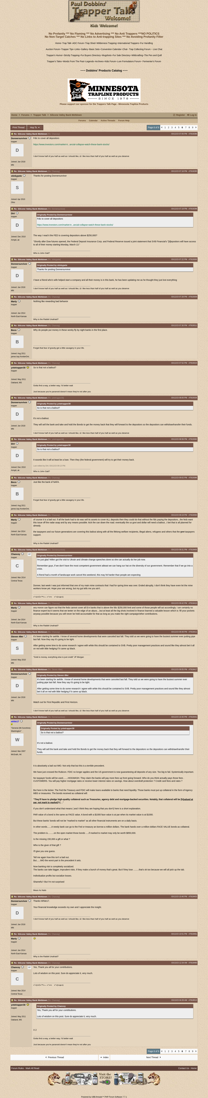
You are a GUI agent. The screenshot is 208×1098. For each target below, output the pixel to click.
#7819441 (193, 717)
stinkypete (16, 176)
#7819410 (193, 603)
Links (77, 49)
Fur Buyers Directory (91, 55)
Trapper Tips (67, 49)
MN (12, 165)
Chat (125, 49)
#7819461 (193, 934)
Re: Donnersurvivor (56, 209)
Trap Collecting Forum (140, 49)
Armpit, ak (15, 240)
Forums (25, 115)
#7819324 (193, 363)
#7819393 (193, 515)
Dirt (13, 213)
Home (58, 43)
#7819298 (193, 209)
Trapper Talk (39, 115)
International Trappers (128, 43)
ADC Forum (78, 43)
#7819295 (193, 171)
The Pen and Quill (153, 55)
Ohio (13, 202)
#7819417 (193, 669)
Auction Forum (53, 49)
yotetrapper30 (18, 367)
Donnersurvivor (19, 138)
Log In (192, 115)
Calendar (93, 120)
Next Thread (154, 1057)
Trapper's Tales (54, 61)
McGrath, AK (16, 754)
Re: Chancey (53, 134)
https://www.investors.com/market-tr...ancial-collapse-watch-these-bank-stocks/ (71, 144)
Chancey (15, 554)
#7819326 (193, 398)
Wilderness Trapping (107, 43)
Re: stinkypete (54, 259)
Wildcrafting (137, 55)
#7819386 (193, 478)
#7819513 (193, 1000)
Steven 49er (17, 636)
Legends (90, 61)
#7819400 (193, 550)
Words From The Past (73, 61)
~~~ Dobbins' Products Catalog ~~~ (104, 70)
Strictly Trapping (71, 55)
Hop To (35, 127)
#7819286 (193, 134)
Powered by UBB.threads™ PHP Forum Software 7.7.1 (104, 1097)
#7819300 (193, 259)
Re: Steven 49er (55, 669)
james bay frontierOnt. (20, 357)
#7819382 (193, 439)
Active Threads (108, 120)
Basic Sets (94, 49)
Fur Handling (146, 43)
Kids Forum (110, 61)
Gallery (84, 49)
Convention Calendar (111, 49)
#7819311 (193, 325)
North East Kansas (19, 316)
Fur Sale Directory (121, 55)
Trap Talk (66, 43)
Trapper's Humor (54, 55)
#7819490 (193, 963)
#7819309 (193, 297)
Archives (99, 61)
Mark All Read (32, 1068)
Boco (14, 330)
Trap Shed (90, 43)
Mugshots (107, 55)
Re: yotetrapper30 (55, 398)
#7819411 (193, 632)
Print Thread (18, 127)
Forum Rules (17, 1068)
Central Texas (16, 581)
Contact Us (183, 1068)
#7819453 (193, 896)
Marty (14, 301)
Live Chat (157, 49)
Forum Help (123, 120)
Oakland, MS (16, 383)
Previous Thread (54, 1057)
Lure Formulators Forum (129, 61)
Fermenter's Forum (151, 61)
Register (179, 115)
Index (104, 1057)
